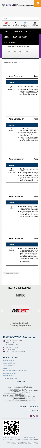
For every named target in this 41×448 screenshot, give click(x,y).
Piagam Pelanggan (9, 360)
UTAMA (6, 31)
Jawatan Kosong (8, 365)
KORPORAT (17, 31)
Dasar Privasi (6, 437)
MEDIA (6, 37)
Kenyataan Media (8, 375)
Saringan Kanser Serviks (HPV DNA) (15, 370)
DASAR (29, 31)
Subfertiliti (6, 368)
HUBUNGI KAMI (9, 42)
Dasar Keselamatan (16, 437)
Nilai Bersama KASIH (11, 273)
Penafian (25, 437)
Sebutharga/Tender (9, 363)
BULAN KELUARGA (20, 37)
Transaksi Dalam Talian (10, 378)
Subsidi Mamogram (9, 373)
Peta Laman (32, 437)
